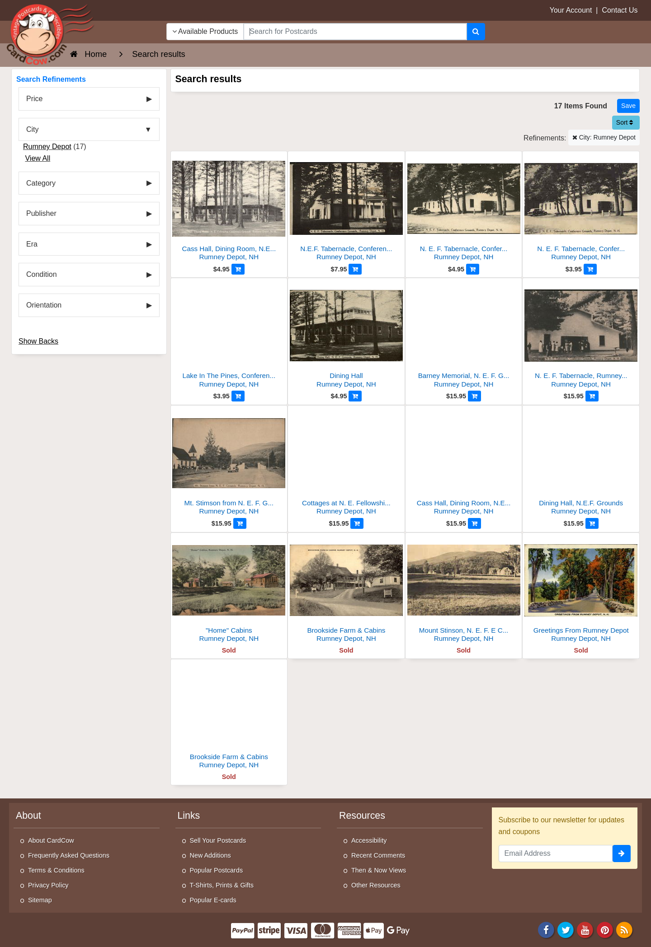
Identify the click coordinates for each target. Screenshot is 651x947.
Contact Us (619, 10)
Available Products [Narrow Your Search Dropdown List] (205, 31)
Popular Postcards (216, 870)
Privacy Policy (48, 885)
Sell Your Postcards (218, 840)
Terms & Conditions (56, 870)
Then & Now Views (378, 870)
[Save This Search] (628, 106)
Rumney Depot (47, 146)
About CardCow (51, 840)
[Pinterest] (604, 929)
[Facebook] (546, 929)
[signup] (622, 853)
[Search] (476, 31)
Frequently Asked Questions (68, 855)
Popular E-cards (213, 900)
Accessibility (369, 840)
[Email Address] (556, 853)
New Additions (210, 855)
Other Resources (376, 885)
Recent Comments (378, 855)
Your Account (571, 10)
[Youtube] (585, 929)
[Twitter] (565, 929)
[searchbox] (355, 31)
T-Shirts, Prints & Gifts (222, 885)
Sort (624, 122)
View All (37, 158)
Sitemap (40, 900)
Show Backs (38, 341)
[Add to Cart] (238, 269)
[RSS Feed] (624, 929)
